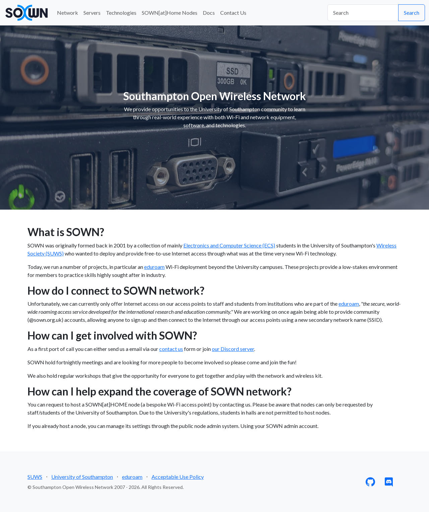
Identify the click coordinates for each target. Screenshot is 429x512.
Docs (209, 12)
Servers (92, 12)
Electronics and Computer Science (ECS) (229, 245)
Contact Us (233, 12)
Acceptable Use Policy (177, 476)
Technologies (121, 12)
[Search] (363, 12)
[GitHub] (370, 483)
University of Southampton (82, 476)
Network (67, 12)
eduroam (154, 267)
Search (411, 12)
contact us (171, 349)
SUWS (34, 476)
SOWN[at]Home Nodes (169, 12)
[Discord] (388, 483)
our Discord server (233, 349)
